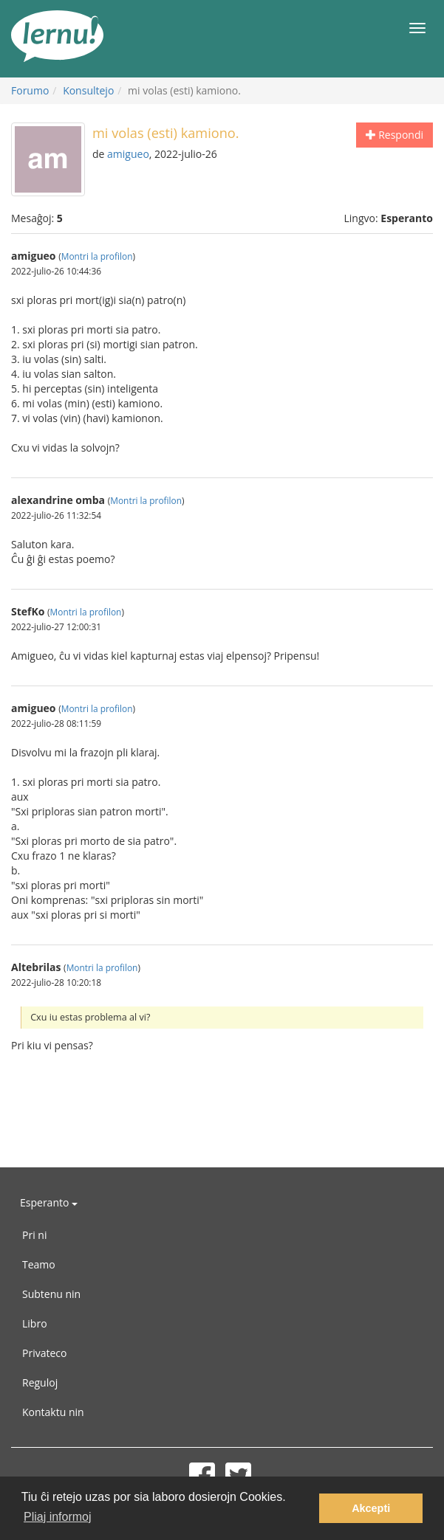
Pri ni (34, 1235)
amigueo (128, 154)
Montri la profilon (97, 256)
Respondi (394, 135)
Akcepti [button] (371, 1508)
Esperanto (49, 1202)
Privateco (44, 1353)
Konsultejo (88, 90)
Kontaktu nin (53, 1412)
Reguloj (40, 1382)
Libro (34, 1323)
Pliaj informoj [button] (58, 1516)
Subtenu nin (51, 1294)
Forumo (30, 90)
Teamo (38, 1264)
